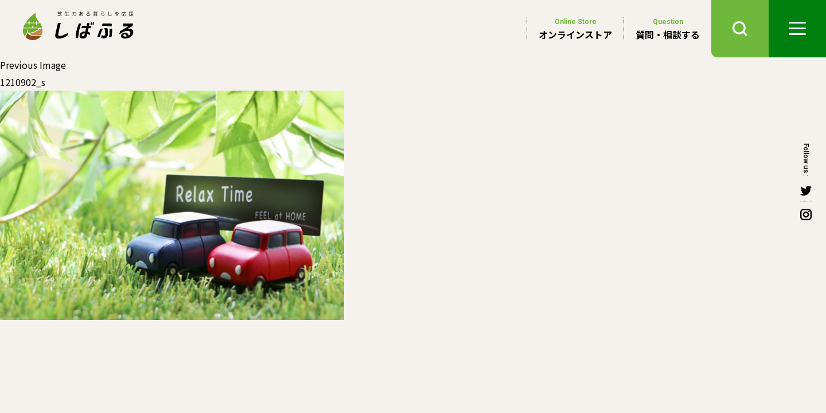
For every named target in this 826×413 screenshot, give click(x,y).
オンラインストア (575, 28)
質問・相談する (668, 28)
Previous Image (33, 65)
